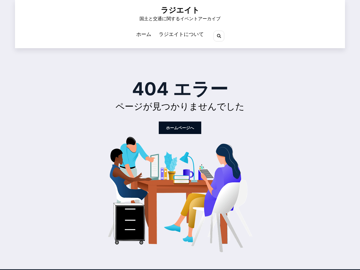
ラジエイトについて (181, 34)
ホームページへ (180, 127)
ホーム (143, 34)
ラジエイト (180, 10)
